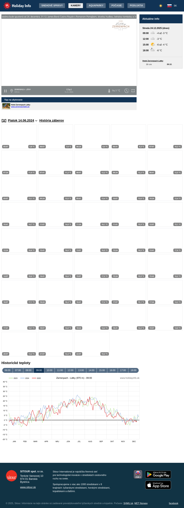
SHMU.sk (128, 503)
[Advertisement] (161, 90)
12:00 (70, 370)
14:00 (91, 370)
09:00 (39, 370)
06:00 (7, 370)
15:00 (102, 370)
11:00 (60, 370)
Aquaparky (96, 5)
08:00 (28, 370)
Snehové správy (52, 5)
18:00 (133, 370)
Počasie (116, 5)
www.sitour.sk (28, 487)
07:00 (18, 370)
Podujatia (136, 5)
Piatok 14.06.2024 (22, 120)
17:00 (123, 370)
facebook (173, 503)
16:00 (112, 370)
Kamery (76, 5)
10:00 (49, 370)
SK (175, 5)
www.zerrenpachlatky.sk (20, 107)
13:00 (81, 370)
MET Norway (141, 503)
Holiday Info (14, 3)
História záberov (51, 120)
